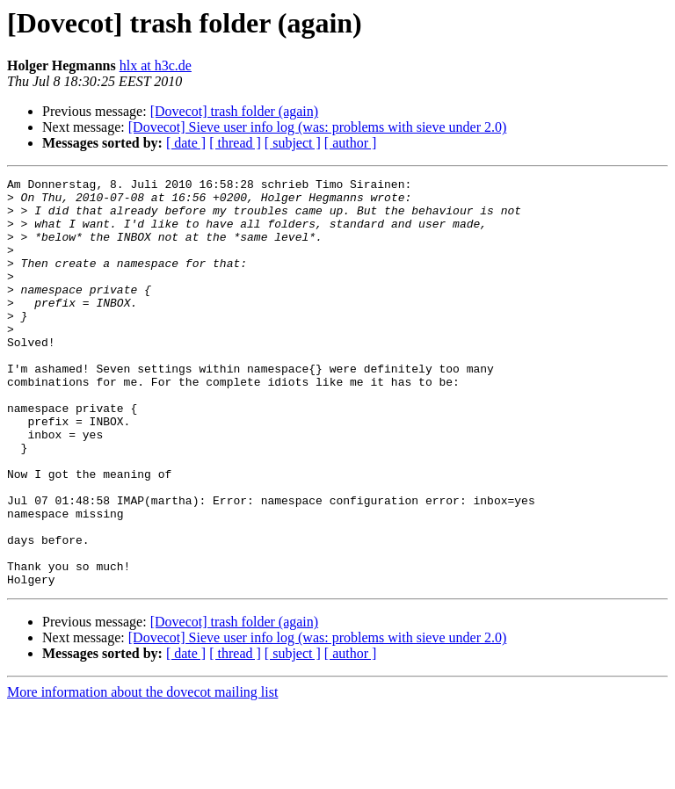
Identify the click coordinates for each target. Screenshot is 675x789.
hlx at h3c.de (156, 65)
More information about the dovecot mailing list (142, 773)
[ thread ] (235, 142)
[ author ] (350, 142)
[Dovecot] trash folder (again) (234, 111)
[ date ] (186, 142)
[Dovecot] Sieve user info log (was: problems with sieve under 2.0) (317, 126)
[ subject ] (293, 142)
